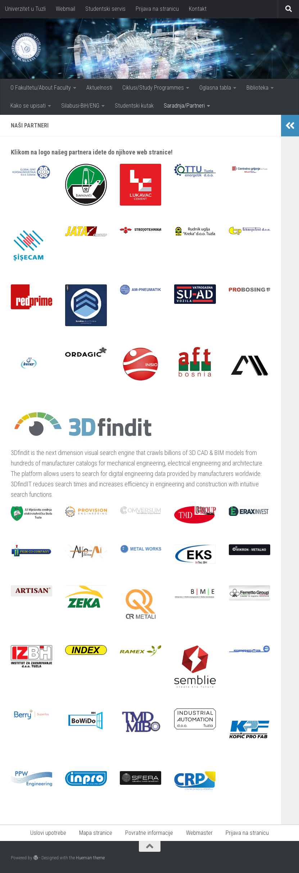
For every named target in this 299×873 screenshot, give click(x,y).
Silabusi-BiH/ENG (80, 105)
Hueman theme (90, 857)
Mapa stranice (95, 832)
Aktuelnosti (99, 87)
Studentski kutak (134, 105)
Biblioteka (257, 87)
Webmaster (199, 832)
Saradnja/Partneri (184, 105)
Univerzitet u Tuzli (25, 8)
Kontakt (198, 8)
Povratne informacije (149, 832)
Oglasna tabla (215, 87)
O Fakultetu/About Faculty (40, 87)
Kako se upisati (28, 105)
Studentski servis (105, 8)
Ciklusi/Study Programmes (153, 87)
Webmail (65, 8)
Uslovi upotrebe (48, 832)
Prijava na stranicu (157, 8)
